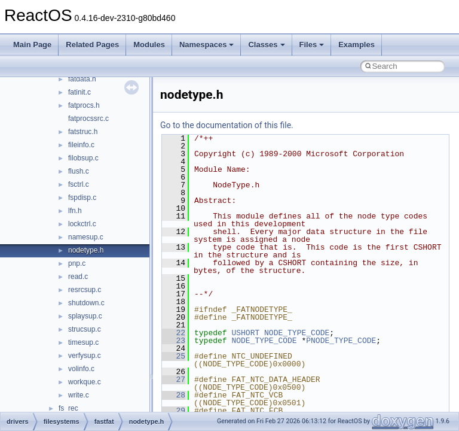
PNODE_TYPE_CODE (341, 340)
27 (173, 379)
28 (173, 395)
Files (312, 44)
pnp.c (76, 263)
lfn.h (75, 211)
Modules (149, 44)
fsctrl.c (78, 184)
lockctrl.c (82, 224)
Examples (356, 44)
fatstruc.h (82, 132)
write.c (78, 395)
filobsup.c (83, 158)
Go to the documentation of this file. (226, 125)
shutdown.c (86, 303)
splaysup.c (85, 316)
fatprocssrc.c (88, 118)
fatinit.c (79, 92)
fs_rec (68, 408)
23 (173, 340)
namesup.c (85, 237)
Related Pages (92, 44)
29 (173, 410)
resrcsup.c (84, 290)
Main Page (32, 44)
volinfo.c (81, 369)
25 (173, 356)
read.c (78, 276)
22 (173, 332)
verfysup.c (84, 355)
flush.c (78, 171)
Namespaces (206, 44)
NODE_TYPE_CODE (296, 332)
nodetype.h (85, 250)
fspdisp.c (82, 197)
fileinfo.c (81, 145)
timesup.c (83, 342)
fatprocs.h (84, 105)
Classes (266, 44)
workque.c (84, 382)
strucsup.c (84, 329)
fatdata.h (82, 79)
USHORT (245, 332)
